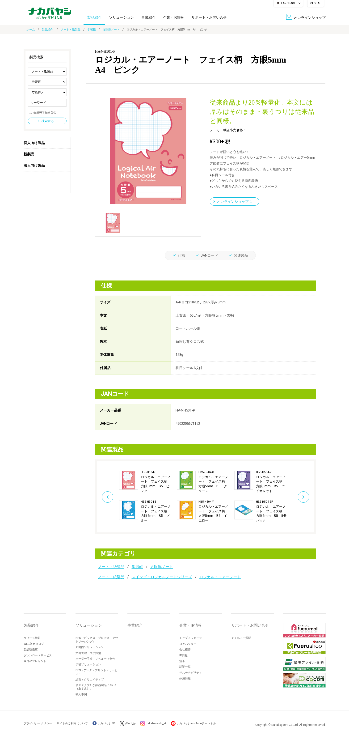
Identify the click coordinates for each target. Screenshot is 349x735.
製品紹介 (94, 17)
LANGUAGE (288, 3)
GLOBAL (315, 3)
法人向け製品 (34, 165)
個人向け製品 (34, 143)
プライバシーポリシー (38, 723)
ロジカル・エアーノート (220, 577)
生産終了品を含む (45, 112)
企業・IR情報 (173, 17)
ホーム (30, 29)
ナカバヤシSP (104, 723)
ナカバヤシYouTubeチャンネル (196, 723)
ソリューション (121, 17)
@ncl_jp (130, 723)
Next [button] (303, 497)
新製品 (29, 154)
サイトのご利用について (72, 723)
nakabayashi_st (156, 723)
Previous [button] (107, 497)
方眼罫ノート (111, 29)
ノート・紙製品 (70, 29)
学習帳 (91, 29)
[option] (148, 497)
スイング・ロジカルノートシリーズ (162, 577)
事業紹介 (148, 17)
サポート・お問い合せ (209, 17)
